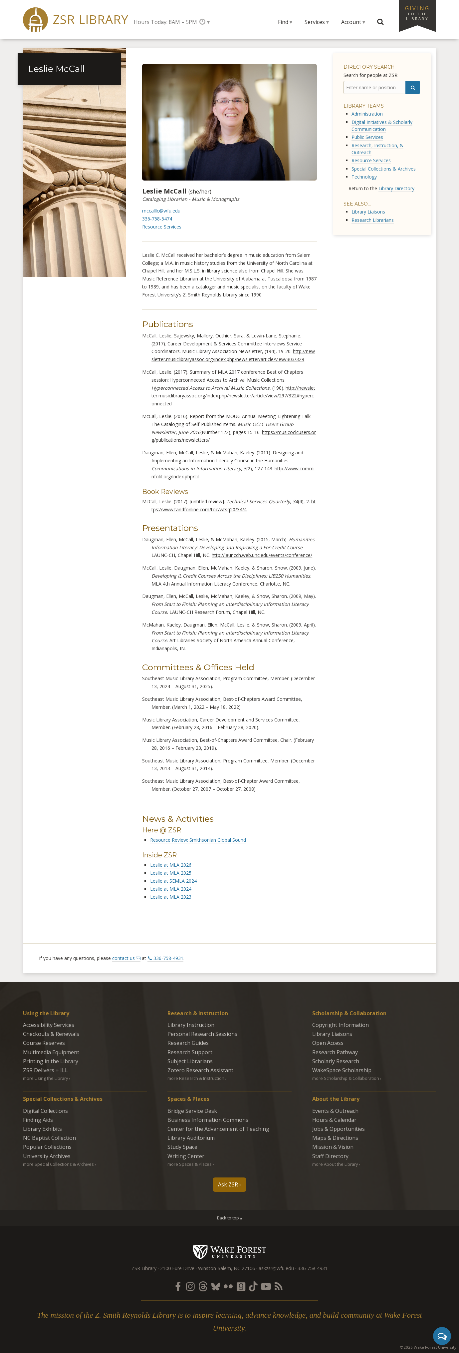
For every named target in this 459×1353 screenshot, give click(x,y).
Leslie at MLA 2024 (170, 889)
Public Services (367, 137)
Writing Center (185, 1156)
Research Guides (188, 1043)
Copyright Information (340, 1025)
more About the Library (335, 1164)
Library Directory (396, 188)
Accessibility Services (48, 1025)
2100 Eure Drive (177, 1268)
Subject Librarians (190, 1061)
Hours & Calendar (334, 1120)
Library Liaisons (368, 212)
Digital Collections (45, 1111)
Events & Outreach (335, 1111)
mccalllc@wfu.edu (161, 211)
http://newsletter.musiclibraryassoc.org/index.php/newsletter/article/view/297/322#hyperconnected (233, 396)
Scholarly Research (335, 1061)
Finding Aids (38, 1120)
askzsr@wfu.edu (276, 1268)
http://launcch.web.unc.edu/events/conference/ (262, 555)
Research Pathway (335, 1052)
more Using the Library (45, 1078)
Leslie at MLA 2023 (170, 897)
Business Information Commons (207, 1120)
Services (315, 22)
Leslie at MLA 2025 (170, 873)
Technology (364, 177)
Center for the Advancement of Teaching (218, 1128)
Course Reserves (44, 1043)
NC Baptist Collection (49, 1137)
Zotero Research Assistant (200, 1070)
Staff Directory (330, 1156)
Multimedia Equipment (51, 1052)
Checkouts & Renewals (51, 1034)
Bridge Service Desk (192, 1111)
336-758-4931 (168, 958)
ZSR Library (90, 19)
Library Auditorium (191, 1137)
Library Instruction (190, 1025)
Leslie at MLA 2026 (170, 865)
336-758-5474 (157, 219)
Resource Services (161, 227)
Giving (417, 13)
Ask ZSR (228, 1184)
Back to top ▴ (229, 1218)
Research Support (189, 1052)
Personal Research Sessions (202, 1034)
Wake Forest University (229, 1251)
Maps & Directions (335, 1137)
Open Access (328, 1043)
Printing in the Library (50, 1061)
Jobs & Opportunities (338, 1128)
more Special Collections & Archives (58, 1164)
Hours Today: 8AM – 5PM (165, 22)
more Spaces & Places (189, 1164)
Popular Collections (47, 1146)
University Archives (47, 1156)
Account (351, 22)
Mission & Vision (332, 1146)
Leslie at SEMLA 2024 (173, 881)
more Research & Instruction (195, 1078)
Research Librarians (372, 220)
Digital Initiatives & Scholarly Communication (381, 125)
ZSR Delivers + (45, 1070)
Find (283, 22)
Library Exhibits (42, 1128)
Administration (367, 114)
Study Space (182, 1146)
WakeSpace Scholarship (341, 1070)
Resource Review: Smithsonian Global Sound (198, 840)
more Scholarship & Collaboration (345, 1078)
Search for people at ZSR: (371, 75)
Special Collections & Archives (383, 169)
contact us (123, 958)
